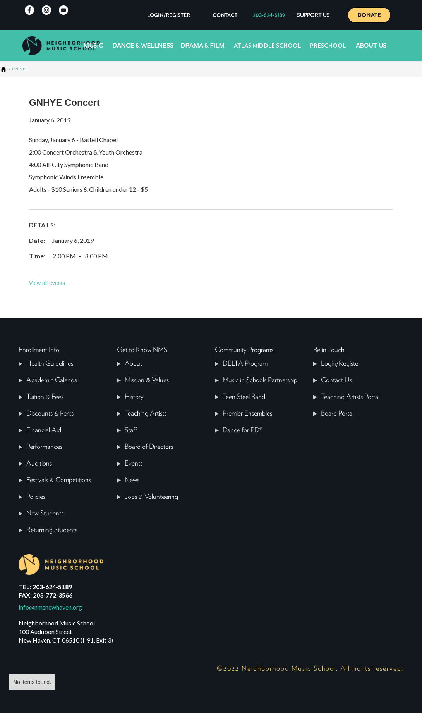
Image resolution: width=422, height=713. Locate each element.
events (19, 69)
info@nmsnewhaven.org (50, 607)
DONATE (369, 15)
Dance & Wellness (142, 45)
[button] (313, 15)
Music (93, 45)
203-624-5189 (269, 15)
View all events (47, 283)
